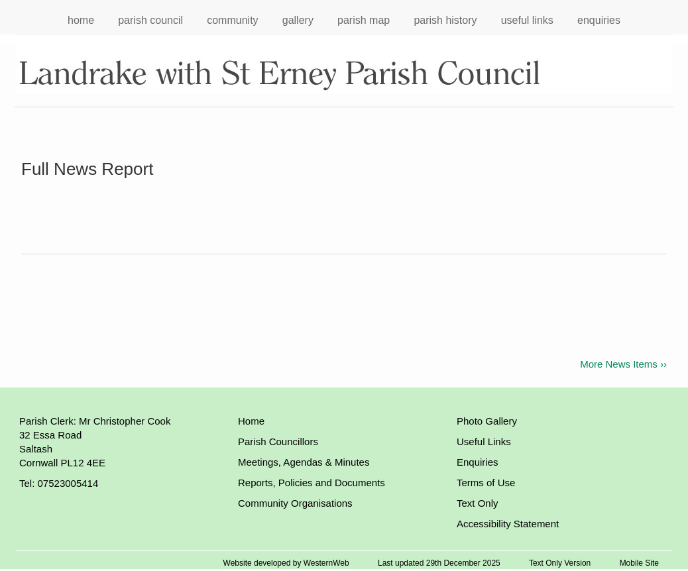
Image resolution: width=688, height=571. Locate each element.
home (81, 20)
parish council (150, 20)
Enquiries (477, 462)
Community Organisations (295, 503)
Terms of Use (486, 482)
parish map (363, 20)
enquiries (598, 20)
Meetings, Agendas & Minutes (303, 462)
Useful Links (484, 441)
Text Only (477, 503)
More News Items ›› (623, 364)
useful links (527, 20)
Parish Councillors (278, 441)
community (232, 20)
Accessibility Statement (508, 523)
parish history (445, 20)
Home (251, 421)
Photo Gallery (487, 421)
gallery (298, 20)
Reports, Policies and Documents (311, 482)
